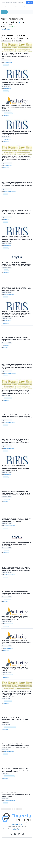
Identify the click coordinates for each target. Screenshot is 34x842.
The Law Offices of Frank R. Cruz (9, 525)
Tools (24, 12)
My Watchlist (16, 6)
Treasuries (26, 15)
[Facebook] (15, 834)
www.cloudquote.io (17, 824)
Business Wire (5, 193)
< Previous (3, 40)
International (19, 15)
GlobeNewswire (5, 115)
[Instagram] (22, 834)
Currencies (13, 15)
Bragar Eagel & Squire (7, 88)
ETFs (18, 12)
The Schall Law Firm (7, 599)
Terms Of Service (17, 829)
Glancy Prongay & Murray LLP (9, 294)
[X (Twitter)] (11, 834)
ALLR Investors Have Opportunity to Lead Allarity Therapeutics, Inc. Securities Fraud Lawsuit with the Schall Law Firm (16, 593)
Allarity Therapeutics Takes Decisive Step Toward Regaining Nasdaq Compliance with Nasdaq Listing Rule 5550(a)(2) (17, 669)
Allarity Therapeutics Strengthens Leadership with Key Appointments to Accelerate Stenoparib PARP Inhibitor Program (16, 107)
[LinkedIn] (19, 834)
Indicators (26, 6)
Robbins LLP (6, 219)
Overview (4, 15)
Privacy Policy (26, 828)
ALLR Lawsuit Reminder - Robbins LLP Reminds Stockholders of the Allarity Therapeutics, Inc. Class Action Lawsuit (16, 339)
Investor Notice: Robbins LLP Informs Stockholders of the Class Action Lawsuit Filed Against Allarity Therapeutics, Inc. (16, 544)
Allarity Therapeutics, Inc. (8, 623)
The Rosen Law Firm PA (8, 62)
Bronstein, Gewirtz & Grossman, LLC (10, 191)
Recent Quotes (5, 6)
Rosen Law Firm (6, 499)
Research (26, 32)
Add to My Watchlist (5, 29)
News (8, 15)
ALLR (21, 22)
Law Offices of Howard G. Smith (9, 422)
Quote (6, 32)
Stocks (11, 12)
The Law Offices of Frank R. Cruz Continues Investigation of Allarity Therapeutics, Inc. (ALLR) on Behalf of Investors (16, 794)
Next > (20, 40)
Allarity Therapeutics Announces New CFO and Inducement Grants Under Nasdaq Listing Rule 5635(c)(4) (16, 642)
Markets (4, 12)
